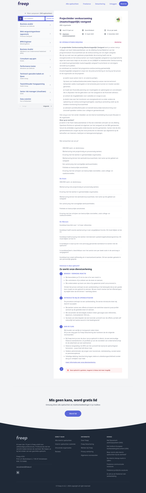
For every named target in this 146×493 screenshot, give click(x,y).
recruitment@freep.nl (23, 467)
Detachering (100, 4)
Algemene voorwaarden (89, 455)
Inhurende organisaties (63, 448)
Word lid (124, 4)
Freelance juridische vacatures (117, 470)
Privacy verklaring (87, 452)
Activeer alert (51, 18)
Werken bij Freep (87, 448)
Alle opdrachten (72, 4)
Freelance (87, 4)
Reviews (58, 452)
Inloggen (113, 4)
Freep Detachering (87, 444)
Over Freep (85, 440)
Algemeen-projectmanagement (69, 35)
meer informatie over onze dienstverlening (80, 362)
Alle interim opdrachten (63, 440)
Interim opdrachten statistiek (65, 444)
